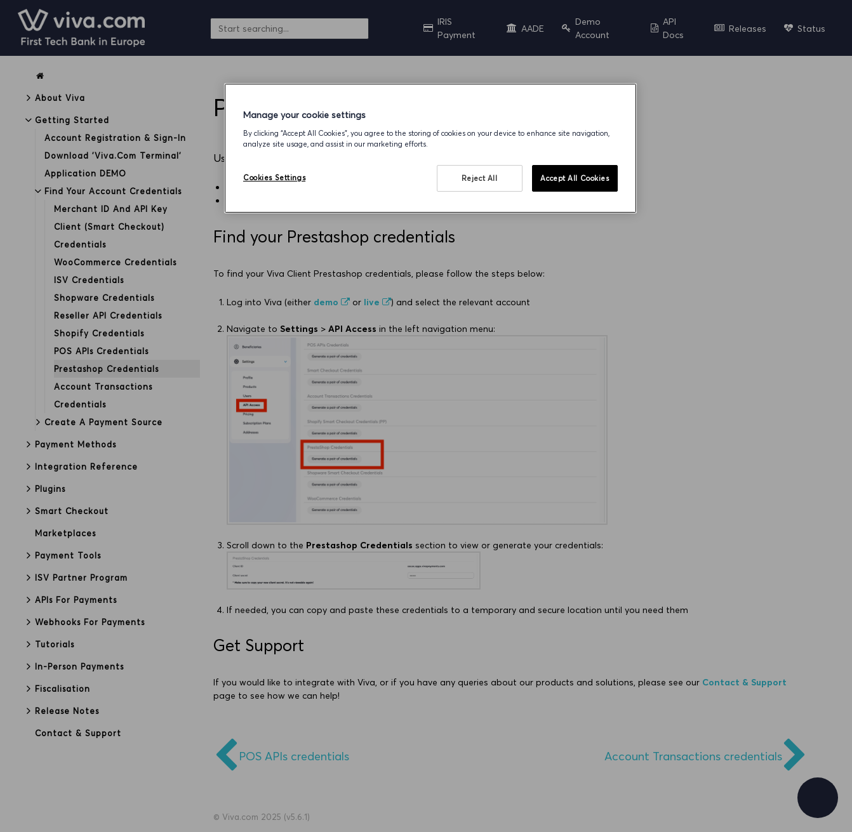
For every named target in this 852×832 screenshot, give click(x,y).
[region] (430, 148)
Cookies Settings (274, 177)
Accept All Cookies (574, 178)
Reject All (480, 178)
